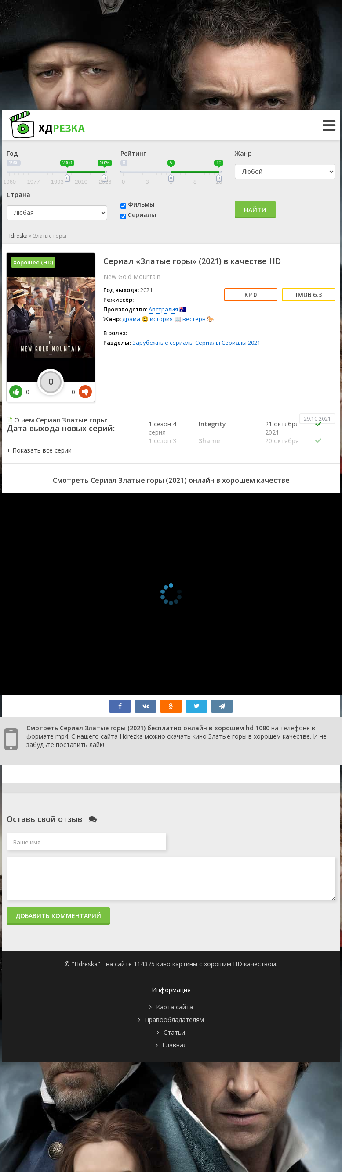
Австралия (163, 309)
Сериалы (142, 215)
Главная (174, 1045)
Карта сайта (174, 1007)
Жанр (243, 153)
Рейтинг (133, 153)
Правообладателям (174, 1019)
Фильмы (141, 204)
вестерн (194, 319)
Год (12, 153)
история (161, 319)
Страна (18, 194)
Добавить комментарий (58, 915)
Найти (255, 210)
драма (131, 319)
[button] (39, 450)
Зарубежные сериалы (163, 343)
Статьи (174, 1032)
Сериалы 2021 (241, 343)
